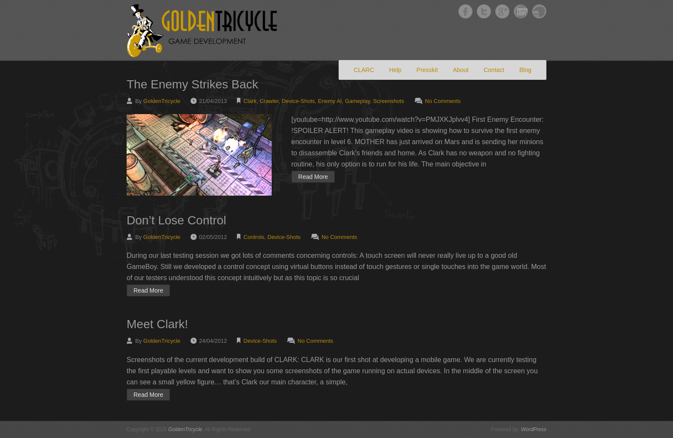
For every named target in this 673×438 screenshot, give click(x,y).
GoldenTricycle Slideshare (539, 11)
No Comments (443, 101)
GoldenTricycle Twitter (484, 11)
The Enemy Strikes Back (192, 84)
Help (395, 69)
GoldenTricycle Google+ (502, 11)
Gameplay (357, 101)
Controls (253, 237)
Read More (313, 176)
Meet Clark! (157, 324)
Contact (494, 69)
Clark (249, 101)
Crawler (269, 101)
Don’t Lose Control (176, 220)
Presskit (427, 69)
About (461, 69)
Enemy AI (330, 101)
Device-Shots (298, 101)
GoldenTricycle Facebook (465, 11)
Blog (525, 69)
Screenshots (388, 101)
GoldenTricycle (161, 101)
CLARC (364, 69)
